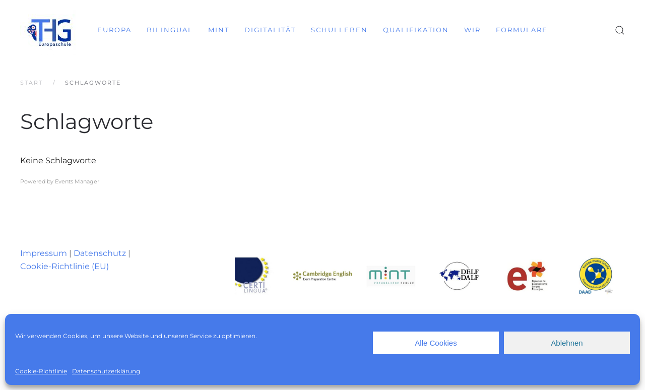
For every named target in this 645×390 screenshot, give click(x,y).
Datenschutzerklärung (106, 371)
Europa (114, 30)
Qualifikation (416, 30)
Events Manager (77, 181)
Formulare (522, 30)
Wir (472, 30)
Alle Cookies (436, 343)
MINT (218, 30)
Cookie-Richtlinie (41, 371)
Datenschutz (100, 253)
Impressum (43, 253)
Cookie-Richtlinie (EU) (64, 266)
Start (31, 82)
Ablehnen (567, 343)
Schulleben (339, 30)
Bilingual (170, 30)
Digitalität (270, 30)
